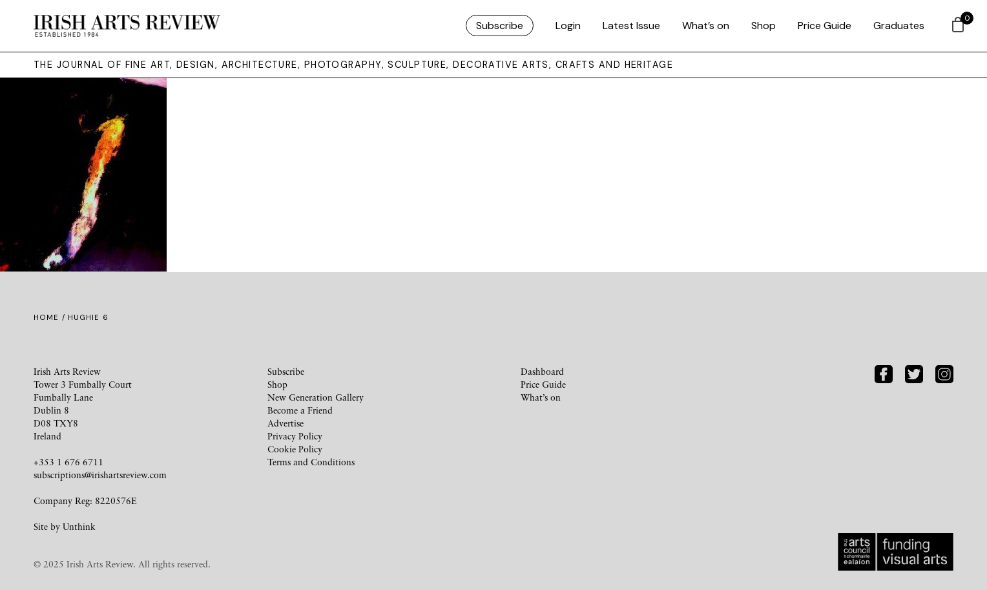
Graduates (898, 25)
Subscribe (499, 25)
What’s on (705, 25)
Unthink (79, 526)
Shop (763, 25)
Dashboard (542, 371)
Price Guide (824, 25)
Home (46, 317)
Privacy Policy (294, 435)
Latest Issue (631, 25)
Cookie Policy (294, 448)
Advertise (285, 422)
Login (568, 25)
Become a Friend (300, 410)
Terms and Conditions (311, 461)
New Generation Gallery (315, 397)
